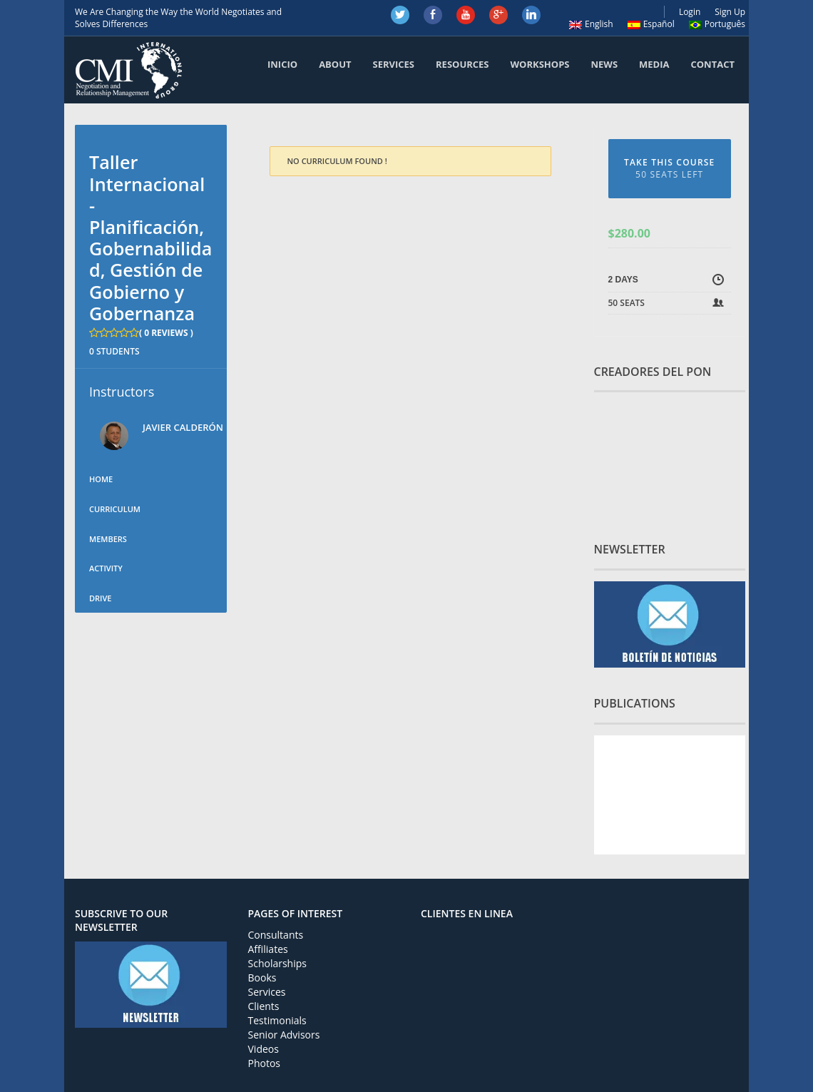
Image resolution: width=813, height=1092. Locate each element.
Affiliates (268, 949)
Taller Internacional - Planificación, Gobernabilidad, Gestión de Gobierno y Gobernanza (150, 237)
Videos (263, 1049)
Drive (100, 598)
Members (108, 539)
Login (689, 12)
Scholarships (277, 963)
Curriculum (114, 509)
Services (267, 992)
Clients (264, 1006)
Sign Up (730, 12)
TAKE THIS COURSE (669, 168)
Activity (106, 568)
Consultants (276, 935)
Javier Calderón (183, 427)
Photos (264, 1063)
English (591, 24)
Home (101, 479)
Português (717, 24)
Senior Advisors (284, 1034)
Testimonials (277, 1020)
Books (262, 977)
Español (651, 24)
